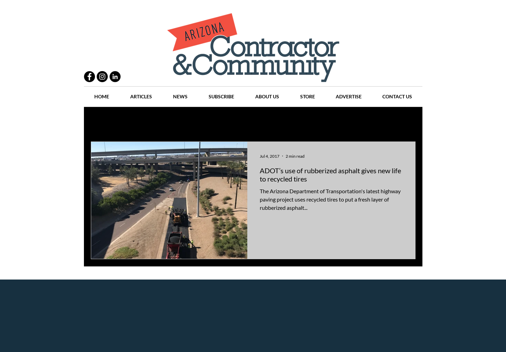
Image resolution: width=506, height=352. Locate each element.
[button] (406, 121)
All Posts (100, 121)
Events (377, 121)
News (285, 121)
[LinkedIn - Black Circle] (115, 76)
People (164, 121)
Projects (195, 121)
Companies (344, 121)
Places (311, 121)
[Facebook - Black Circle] (89, 76)
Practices (134, 121)
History (226, 121)
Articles (256, 121)
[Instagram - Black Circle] (102, 76)
